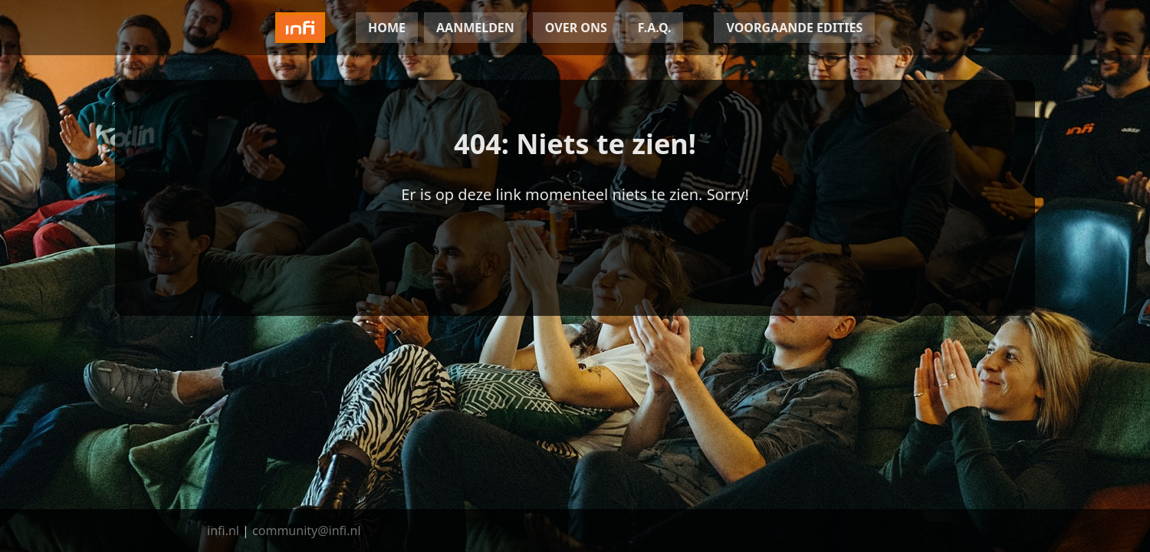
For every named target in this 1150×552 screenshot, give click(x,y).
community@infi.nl (306, 530)
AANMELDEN (475, 27)
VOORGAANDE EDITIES (794, 27)
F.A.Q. (655, 27)
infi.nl (223, 530)
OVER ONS (576, 27)
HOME (387, 27)
